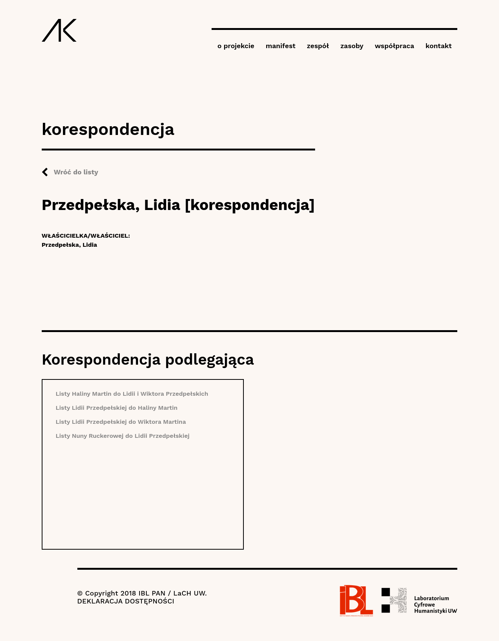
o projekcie (235, 46)
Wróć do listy (76, 172)
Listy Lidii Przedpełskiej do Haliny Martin (116, 407)
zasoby (352, 46)
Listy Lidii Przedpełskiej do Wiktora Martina (121, 421)
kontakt (438, 46)
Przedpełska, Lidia (69, 244)
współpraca (394, 46)
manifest (280, 46)
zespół (318, 46)
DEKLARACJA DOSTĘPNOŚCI (125, 601)
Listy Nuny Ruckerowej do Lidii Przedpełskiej (123, 435)
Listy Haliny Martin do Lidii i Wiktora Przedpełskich (132, 393)
